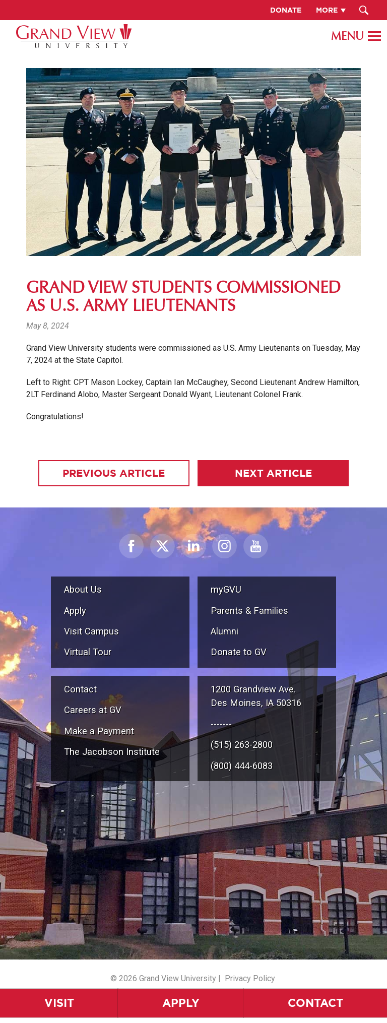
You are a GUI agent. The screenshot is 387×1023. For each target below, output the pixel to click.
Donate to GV (239, 652)
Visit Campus (91, 631)
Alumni (224, 631)
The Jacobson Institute (112, 751)
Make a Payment (99, 731)
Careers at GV (92, 710)
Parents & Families (249, 610)
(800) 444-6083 (242, 765)
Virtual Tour (87, 652)
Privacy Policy (250, 978)
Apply (181, 1002)
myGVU (226, 589)
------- (221, 724)
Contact (315, 1002)
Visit (59, 1002)
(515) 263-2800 (242, 744)
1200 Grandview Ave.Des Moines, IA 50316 (256, 696)
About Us (83, 589)
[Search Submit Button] (364, 10)
